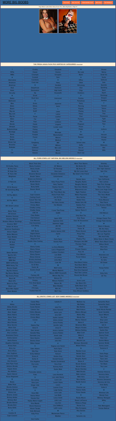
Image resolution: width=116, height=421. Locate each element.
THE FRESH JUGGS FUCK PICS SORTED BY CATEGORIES (58, 64)
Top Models (108, 2)
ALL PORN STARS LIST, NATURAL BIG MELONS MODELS (58, 158)
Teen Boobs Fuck (87, 2)
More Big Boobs (15, 2)
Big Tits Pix (75, 2)
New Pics (98, 2)
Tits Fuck (66, 2)
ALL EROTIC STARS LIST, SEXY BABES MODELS (58, 296)
